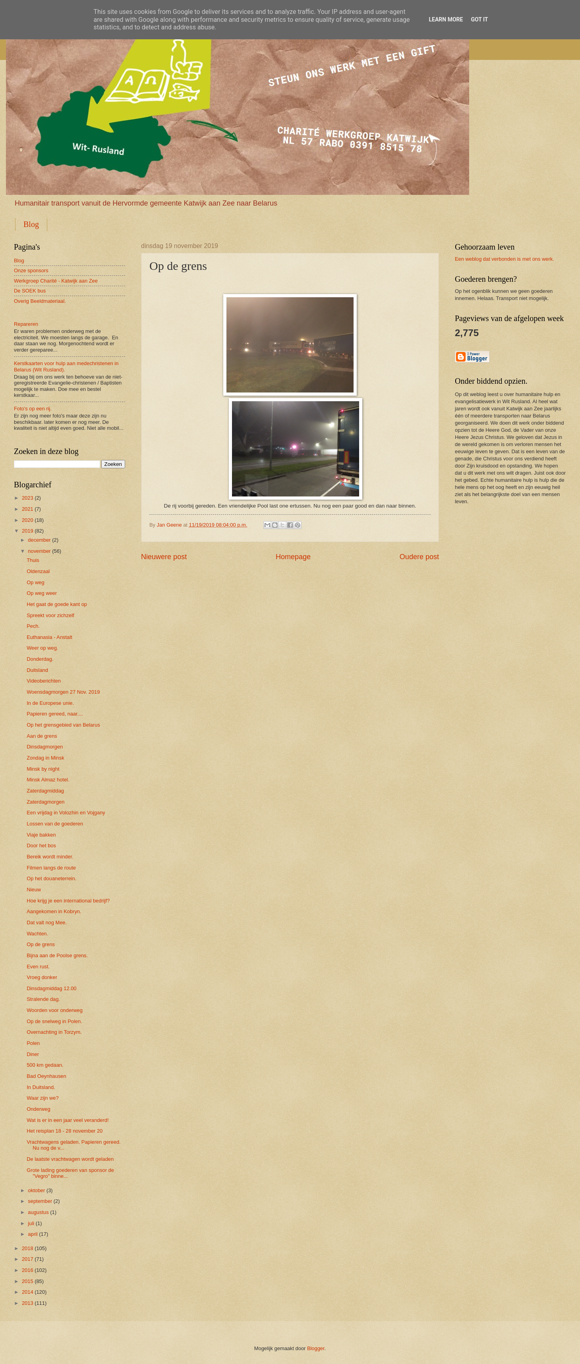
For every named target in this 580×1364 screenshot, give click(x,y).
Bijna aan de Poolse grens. (57, 955)
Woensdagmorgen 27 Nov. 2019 (63, 692)
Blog (31, 224)
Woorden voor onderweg (55, 1010)
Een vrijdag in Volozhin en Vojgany (66, 813)
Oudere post (419, 557)
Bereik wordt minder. (50, 857)
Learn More (446, 19)
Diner (33, 1054)
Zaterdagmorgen (45, 802)
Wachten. (37, 934)
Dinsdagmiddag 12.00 (51, 988)
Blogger (316, 1348)
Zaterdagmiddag (45, 791)
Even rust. (38, 967)
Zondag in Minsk (45, 758)
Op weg (35, 582)
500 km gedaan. (45, 1065)
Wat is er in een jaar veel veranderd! (67, 1120)
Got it (479, 19)
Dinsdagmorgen (45, 747)
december (39, 540)
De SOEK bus (30, 291)
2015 (27, 1281)
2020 (27, 520)
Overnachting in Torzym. (54, 1032)
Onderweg (38, 1109)
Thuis (33, 560)
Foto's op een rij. (33, 409)
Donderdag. (40, 659)
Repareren (26, 324)
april (32, 1234)
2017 (27, 1259)
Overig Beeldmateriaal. (40, 301)
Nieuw (34, 890)
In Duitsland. (41, 1087)
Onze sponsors (31, 270)
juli (31, 1223)
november (39, 551)
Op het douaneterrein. (51, 878)
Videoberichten (44, 681)
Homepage (293, 557)
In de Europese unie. (50, 703)
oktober (36, 1190)
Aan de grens (42, 736)
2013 (27, 1303)
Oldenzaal (38, 571)
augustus (38, 1212)
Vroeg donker (42, 977)
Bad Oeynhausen (46, 1076)
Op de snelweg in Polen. (54, 1021)
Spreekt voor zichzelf (50, 615)
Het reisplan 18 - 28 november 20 (64, 1131)
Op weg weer (42, 593)
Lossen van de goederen (55, 824)
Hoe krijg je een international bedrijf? (68, 901)
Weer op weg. (42, 648)
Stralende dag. (43, 999)
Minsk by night (43, 769)
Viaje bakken (41, 835)
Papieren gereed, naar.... (55, 714)
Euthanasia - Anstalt (49, 637)
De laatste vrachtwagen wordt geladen (70, 1159)
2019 (27, 531)
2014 (27, 1292)
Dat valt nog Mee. (47, 922)
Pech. (33, 626)
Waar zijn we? (42, 1098)
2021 (27, 509)
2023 (27, 498)
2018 (27, 1248)
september (40, 1201)
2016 (27, 1270)
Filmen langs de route (51, 868)
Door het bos (41, 845)
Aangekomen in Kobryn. (54, 911)
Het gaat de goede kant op (57, 604)
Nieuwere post (164, 557)
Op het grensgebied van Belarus (63, 725)
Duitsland (37, 670)
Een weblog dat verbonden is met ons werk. (504, 259)
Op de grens (41, 944)
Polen (33, 1043)
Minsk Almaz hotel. (48, 780)
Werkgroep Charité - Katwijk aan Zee (56, 281)
